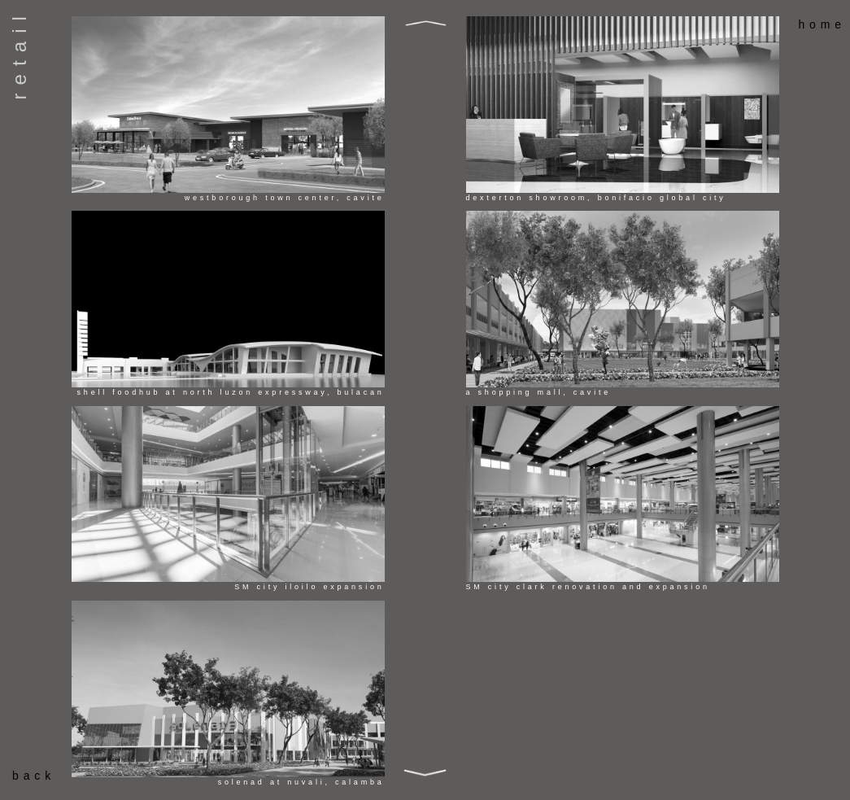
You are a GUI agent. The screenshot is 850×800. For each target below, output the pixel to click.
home (822, 24)
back (33, 775)
